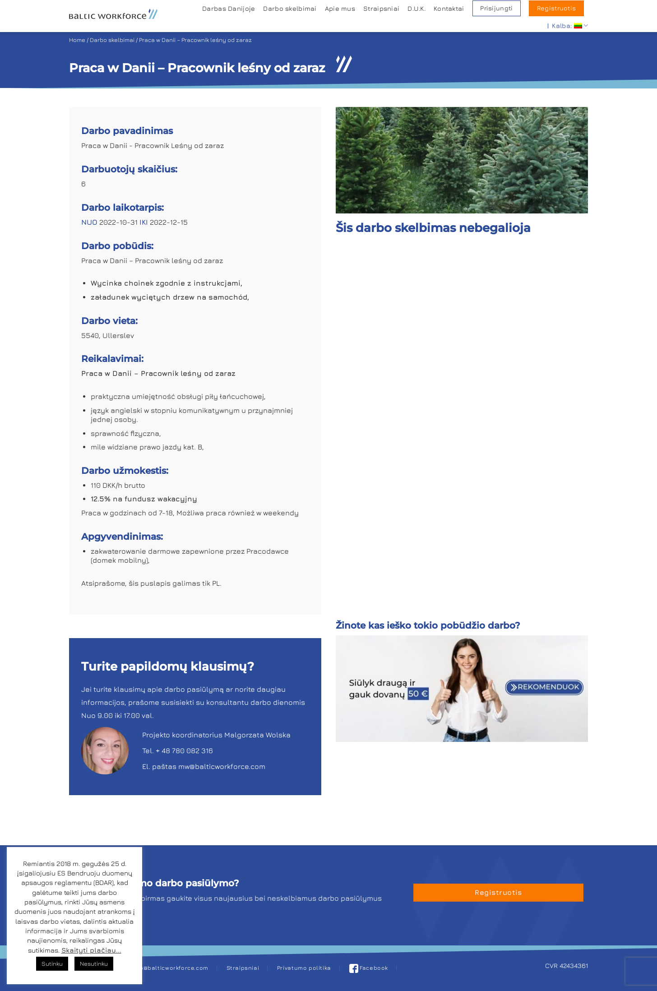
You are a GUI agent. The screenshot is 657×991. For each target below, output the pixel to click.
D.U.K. (416, 8)
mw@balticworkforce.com (221, 766)
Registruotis (556, 8)
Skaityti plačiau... (91, 950)
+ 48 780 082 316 (184, 750)
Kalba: (570, 25)
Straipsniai (381, 8)
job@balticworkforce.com (171, 967)
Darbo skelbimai (289, 8)
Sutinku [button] (52, 963)
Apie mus (340, 8)
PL (216, 583)
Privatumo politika (304, 967)
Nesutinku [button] (94, 963)
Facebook (369, 967)
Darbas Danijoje (228, 8)
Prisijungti (496, 8)
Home (77, 40)
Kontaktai (449, 8)
